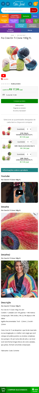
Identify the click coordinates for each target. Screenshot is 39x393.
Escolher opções (19, 101)
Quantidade (24, 129)
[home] (19, 6)
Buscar (34, 10)
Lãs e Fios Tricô (21, 35)
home (12, 35)
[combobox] (19, 10)
